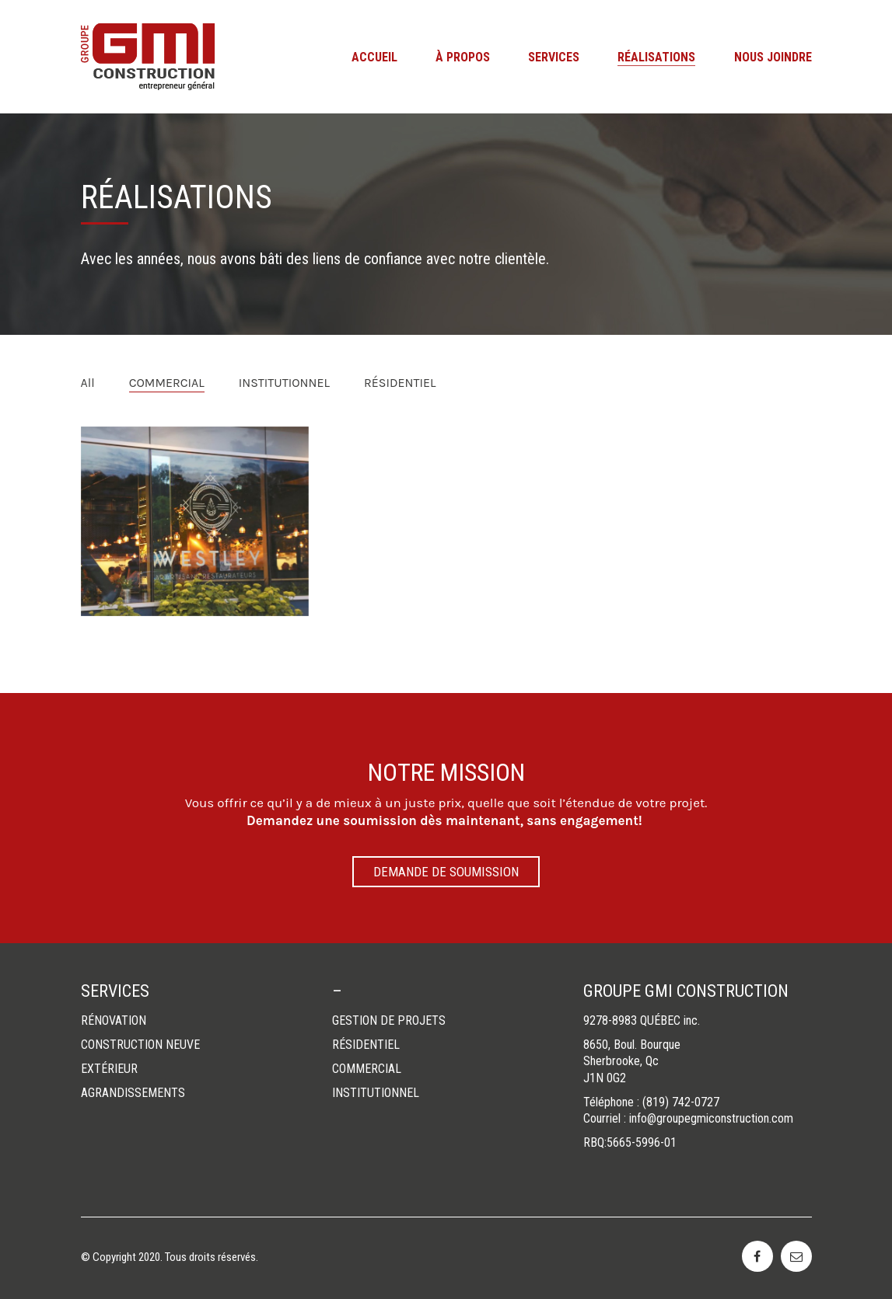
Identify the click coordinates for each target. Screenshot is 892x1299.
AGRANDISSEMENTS (133, 1092)
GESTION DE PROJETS (389, 1020)
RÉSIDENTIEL (400, 382)
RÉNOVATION (113, 1020)
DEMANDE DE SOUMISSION (446, 871)
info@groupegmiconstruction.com (711, 1118)
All (88, 382)
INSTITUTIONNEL (284, 382)
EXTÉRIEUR (109, 1068)
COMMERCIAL (167, 382)
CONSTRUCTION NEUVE (140, 1044)
